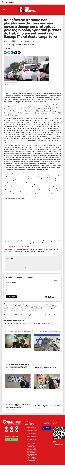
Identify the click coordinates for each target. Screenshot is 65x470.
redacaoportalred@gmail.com (29, 308)
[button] (4, 9)
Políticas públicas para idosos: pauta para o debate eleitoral (46, 406)
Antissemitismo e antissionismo (45, 367)
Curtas (21, 41)
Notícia (26, 41)
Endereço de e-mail (11, 282)
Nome (8, 289)
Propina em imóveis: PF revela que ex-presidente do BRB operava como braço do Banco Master (18, 405)
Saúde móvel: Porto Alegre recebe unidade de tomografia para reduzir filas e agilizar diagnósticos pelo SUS (17, 366)
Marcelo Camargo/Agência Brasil (19, 246)
